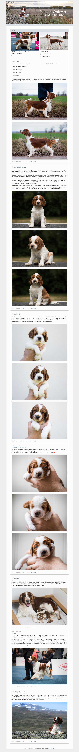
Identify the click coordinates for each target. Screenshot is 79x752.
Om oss (24, 25)
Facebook (47, 748)
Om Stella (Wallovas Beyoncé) (19, 693)
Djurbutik (61, 25)
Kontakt (54, 25)
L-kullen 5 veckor (16, 314)
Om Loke (14, 633)
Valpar (41, 25)
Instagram (53, 748)
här (19, 698)
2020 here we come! (17, 61)
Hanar (35, 25)
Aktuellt (17, 25)
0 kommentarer (32, 161)
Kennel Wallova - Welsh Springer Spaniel (39, 12)
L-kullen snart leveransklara (19, 167)
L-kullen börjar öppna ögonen (19, 447)
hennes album (41, 699)
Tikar (30, 25)
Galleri (48, 25)
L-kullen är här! (15, 578)
